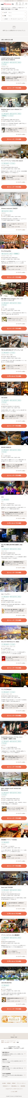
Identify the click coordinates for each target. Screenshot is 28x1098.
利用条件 (14, 1083)
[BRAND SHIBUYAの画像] (14, 438)
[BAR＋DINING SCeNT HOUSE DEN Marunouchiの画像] (14, 779)
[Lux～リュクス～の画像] (14, 585)
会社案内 (4, 1083)
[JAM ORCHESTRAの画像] (14, 974)
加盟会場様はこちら (15, 1086)
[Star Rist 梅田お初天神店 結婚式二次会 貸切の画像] (14, 535)
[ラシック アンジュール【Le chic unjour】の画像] (14, 152)
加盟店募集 (23, 1086)
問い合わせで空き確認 (14, 376)
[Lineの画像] (14, 488)
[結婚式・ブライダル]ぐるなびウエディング (9, 1040)
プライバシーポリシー (21, 1083)
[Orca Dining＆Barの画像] (14, 242)
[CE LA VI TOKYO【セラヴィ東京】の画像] (14, 632)
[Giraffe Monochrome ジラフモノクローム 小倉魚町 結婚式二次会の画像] (14, 728)
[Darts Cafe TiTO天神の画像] (14, 878)
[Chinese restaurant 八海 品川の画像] (14, 199)
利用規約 (9, 1083)
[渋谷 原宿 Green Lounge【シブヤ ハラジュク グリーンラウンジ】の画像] (14, 289)
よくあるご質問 (14, 1091)
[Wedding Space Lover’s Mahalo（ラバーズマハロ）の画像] (14, 100)
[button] (14, 1054)
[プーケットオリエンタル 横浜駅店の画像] (14, 926)
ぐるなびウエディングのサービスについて (13, 1088)
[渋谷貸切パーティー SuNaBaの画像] (14, 830)
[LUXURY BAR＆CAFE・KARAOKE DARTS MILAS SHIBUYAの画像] (14, 49)
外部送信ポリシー (6, 1086)
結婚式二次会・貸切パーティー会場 (8, 1042)
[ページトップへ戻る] (14, 1036)
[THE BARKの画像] (14, 389)
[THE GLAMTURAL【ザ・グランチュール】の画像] (14, 341)
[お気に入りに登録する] (25, 56)
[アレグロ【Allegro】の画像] (14, 680)
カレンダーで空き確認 (14, 88)
